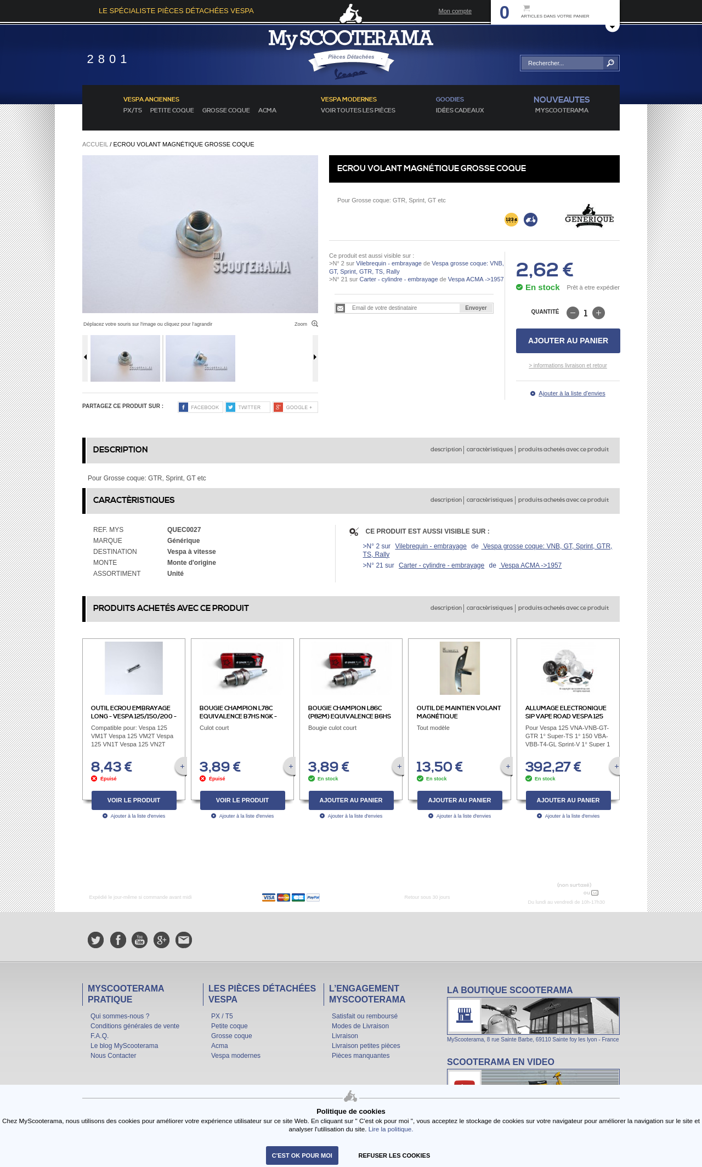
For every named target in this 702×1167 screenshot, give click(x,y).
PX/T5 (132, 111)
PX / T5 (222, 1016)
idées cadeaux (460, 111)
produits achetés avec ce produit (563, 450)
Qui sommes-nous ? (119, 1016)
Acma (267, 111)
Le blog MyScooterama (124, 1046)
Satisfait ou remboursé (365, 1016)
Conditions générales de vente (134, 1026)
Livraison (345, 1036)
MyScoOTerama (561, 111)
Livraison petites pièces (366, 1046)
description (446, 450)
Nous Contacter (113, 1056)
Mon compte (455, 11)
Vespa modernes (236, 1056)
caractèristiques (490, 450)
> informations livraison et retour (568, 365)
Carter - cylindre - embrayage (398, 279)
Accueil (95, 144)
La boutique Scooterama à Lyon (533, 1013)
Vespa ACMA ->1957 (475, 279)
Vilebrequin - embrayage (389, 263)
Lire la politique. (391, 1128)
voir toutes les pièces (358, 111)
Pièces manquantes (360, 1056)
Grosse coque (226, 111)
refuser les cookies (395, 1155)
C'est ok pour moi (302, 1155)
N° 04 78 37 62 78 (556, 892)
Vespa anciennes (151, 100)
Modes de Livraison (360, 1026)
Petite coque (172, 111)
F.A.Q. (99, 1036)
